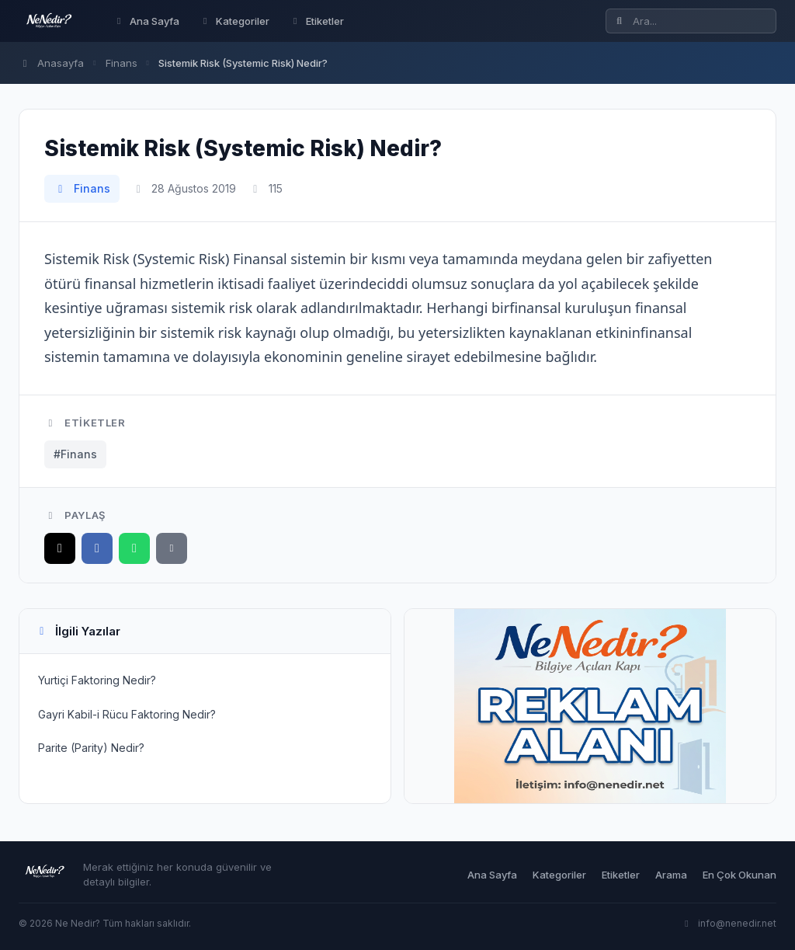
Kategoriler (234, 21)
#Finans (75, 454)
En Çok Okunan (739, 874)
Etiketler (317, 21)
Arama (671, 874)
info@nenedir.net (728, 923)
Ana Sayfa (146, 21)
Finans (121, 63)
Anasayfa (51, 63)
